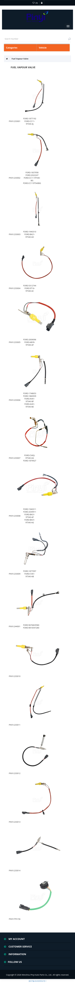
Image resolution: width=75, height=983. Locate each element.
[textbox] (37, 39)
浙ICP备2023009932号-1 (37, 981)
